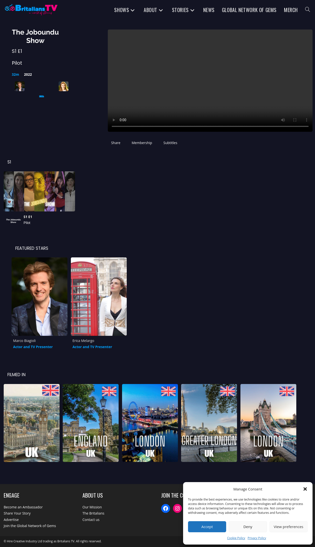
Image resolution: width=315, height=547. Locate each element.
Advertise (11, 519)
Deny (247, 526)
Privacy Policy (257, 538)
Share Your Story (17, 513)
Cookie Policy (236, 538)
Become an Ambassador (23, 507)
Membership (142, 142)
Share (115, 142)
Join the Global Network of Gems (30, 525)
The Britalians (93, 513)
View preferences (288, 526)
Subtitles (170, 142)
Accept (207, 526)
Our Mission (92, 507)
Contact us (90, 519)
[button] (305, 489)
